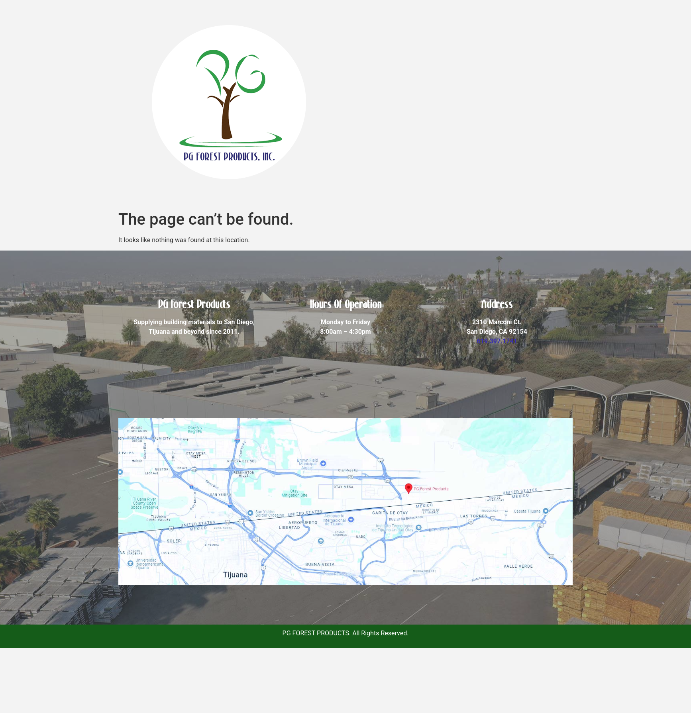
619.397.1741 (497, 341)
